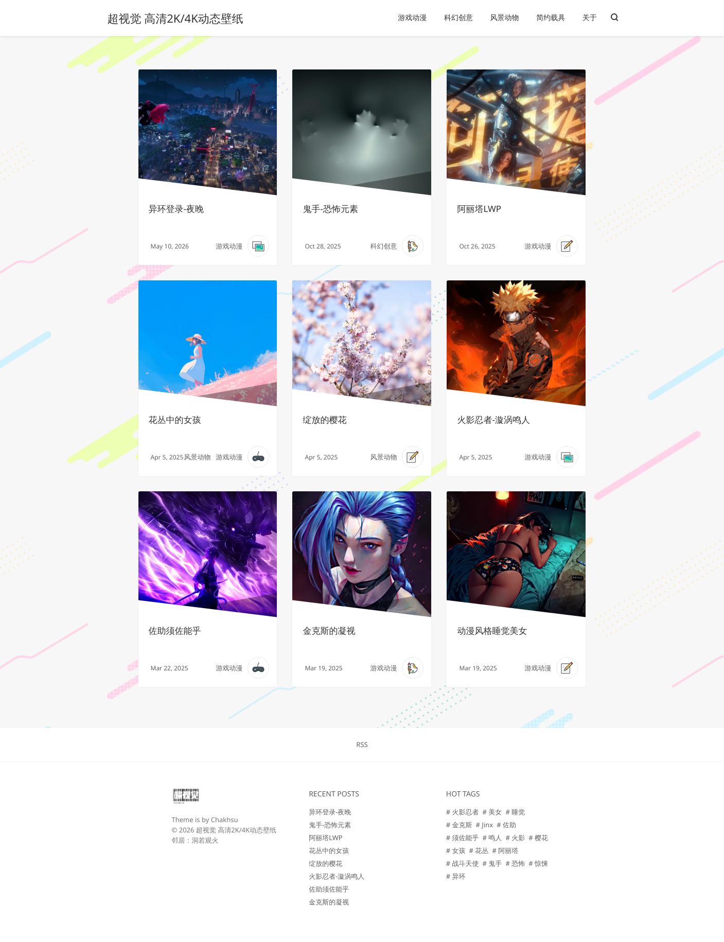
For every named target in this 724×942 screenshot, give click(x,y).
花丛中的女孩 (175, 419)
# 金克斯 (459, 824)
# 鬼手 (492, 863)
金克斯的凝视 (329, 630)
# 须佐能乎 (462, 837)
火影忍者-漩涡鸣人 (493, 419)
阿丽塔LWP (479, 209)
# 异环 (456, 876)
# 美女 (492, 811)
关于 (589, 18)
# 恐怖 (515, 863)
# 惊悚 (538, 863)
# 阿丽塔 (505, 850)
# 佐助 (506, 824)
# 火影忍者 (462, 811)
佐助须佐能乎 (175, 630)
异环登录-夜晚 (176, 209)
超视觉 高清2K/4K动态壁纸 (175, 18)
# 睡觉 (515, 811)
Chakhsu (224, 819)
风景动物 (504, 18)
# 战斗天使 (462, 863)
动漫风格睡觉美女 (492, 630)
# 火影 (515, 837)
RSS (361, 744)
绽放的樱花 (324, 419)
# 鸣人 (492, 837)
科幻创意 (458, 18)
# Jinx (484, 824)
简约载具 (550, 18)
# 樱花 (538, 837)
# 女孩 (456, 850)
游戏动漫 (412, 18)
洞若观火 (205, 840)
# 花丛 (479, 850)
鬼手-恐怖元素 (330, 209)
